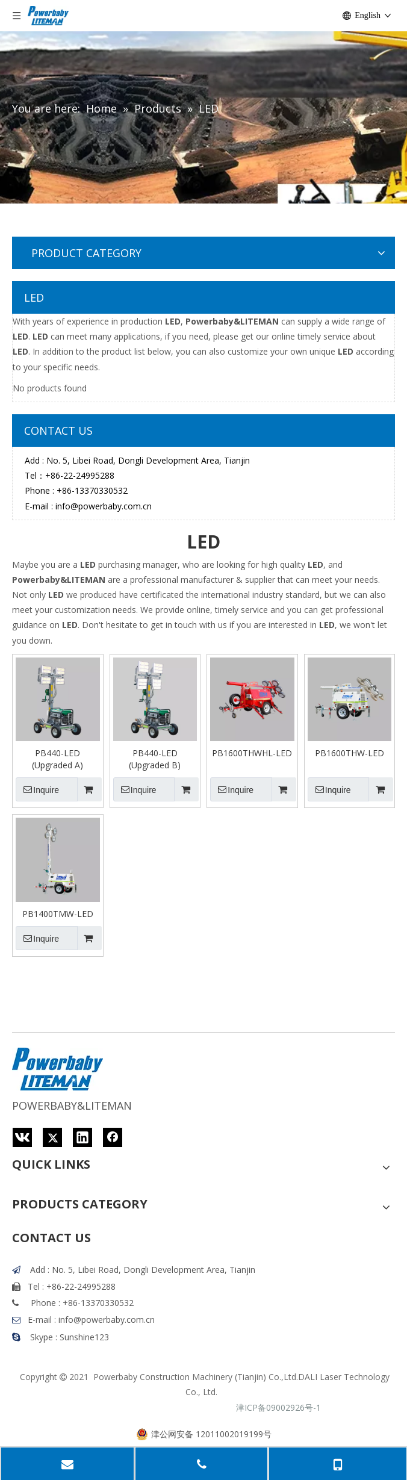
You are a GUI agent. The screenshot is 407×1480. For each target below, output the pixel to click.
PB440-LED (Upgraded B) (155, 759)
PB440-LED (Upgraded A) (57, 759)
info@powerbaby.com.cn (103, 506)
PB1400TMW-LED (57, 913)
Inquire (37, 789)
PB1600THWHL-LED (252, 753)
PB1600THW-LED (349, 753)
